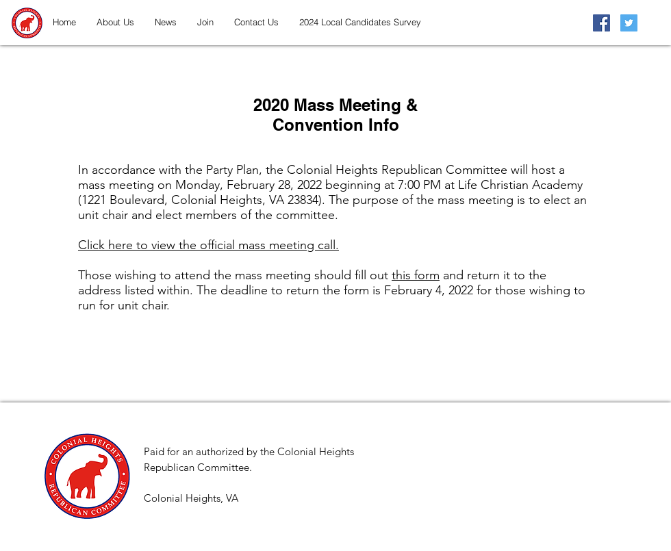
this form (416, 275)
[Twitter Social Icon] (628, 22)
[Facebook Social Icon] (601, 22)
